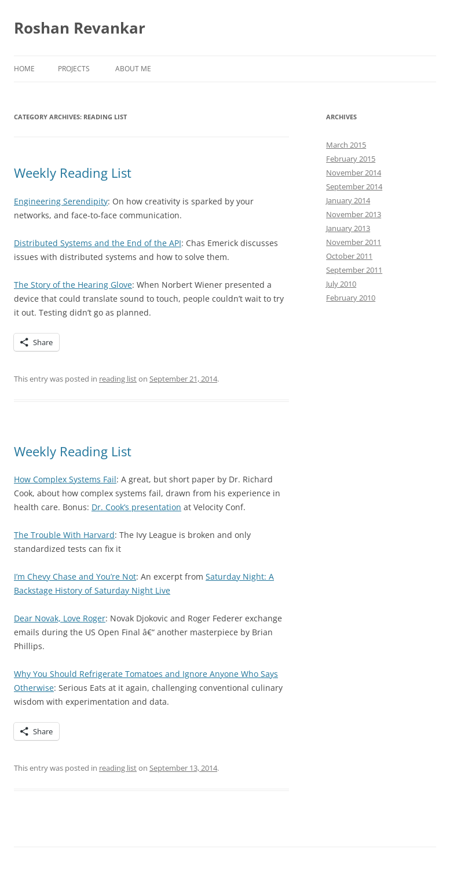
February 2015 (350, 158)
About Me (133, 69)
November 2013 (353, 214)
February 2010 (350, 297)
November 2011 (353, 242)
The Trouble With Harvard (64, 534)
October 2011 (349, 256)
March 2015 (346, 145)
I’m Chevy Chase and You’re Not (75, 576)
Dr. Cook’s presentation (136, 506)
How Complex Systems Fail (65, 479)
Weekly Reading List (72, 172)
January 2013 (348, 228)
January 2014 (348, 200)
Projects (74, 69)
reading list (118, 379)
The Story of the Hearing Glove (73, 284)
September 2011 (354, 270)
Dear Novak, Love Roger (59, 618)
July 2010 (341, 284)
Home (24, 69)
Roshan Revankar (79, 27)
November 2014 (353, 172)
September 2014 (354, 186)
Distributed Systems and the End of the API (97, 242)
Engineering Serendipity (61, 201)
